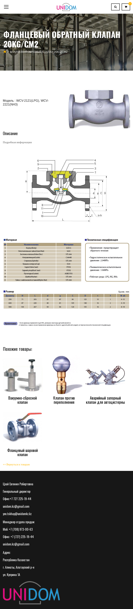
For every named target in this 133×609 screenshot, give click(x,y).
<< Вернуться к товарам (16, 464)
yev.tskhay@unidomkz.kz (17, 513)
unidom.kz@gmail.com (16, 506)
